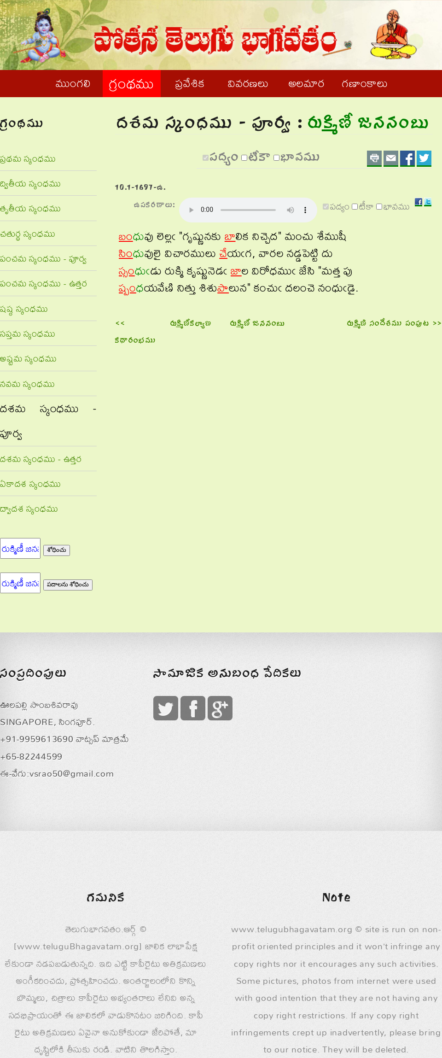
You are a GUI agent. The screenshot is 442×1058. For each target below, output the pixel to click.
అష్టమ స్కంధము (28, 358)
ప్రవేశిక (189, 83)
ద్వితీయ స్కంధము (30, 183)
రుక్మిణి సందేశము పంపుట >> (394, 324)
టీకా (260, 158)
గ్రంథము (131, 83)
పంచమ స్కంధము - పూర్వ (43, 258)
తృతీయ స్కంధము (30, 208)
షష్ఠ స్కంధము (24, 308)
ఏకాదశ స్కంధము (30, 483)
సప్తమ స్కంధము (27, 333)
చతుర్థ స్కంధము (27, 233)
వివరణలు (248, 83)
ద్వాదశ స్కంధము (29, 508)
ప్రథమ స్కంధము (28, 158)
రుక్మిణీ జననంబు (257, 324)
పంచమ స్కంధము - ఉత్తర (43, 283)
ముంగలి (73, 83)
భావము (301, 158)
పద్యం (225, 158)
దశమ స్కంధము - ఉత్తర (41, 459)
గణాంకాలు (365, 83)
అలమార (307, 83)
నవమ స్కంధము (27, 383)
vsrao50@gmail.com (71, 773)
